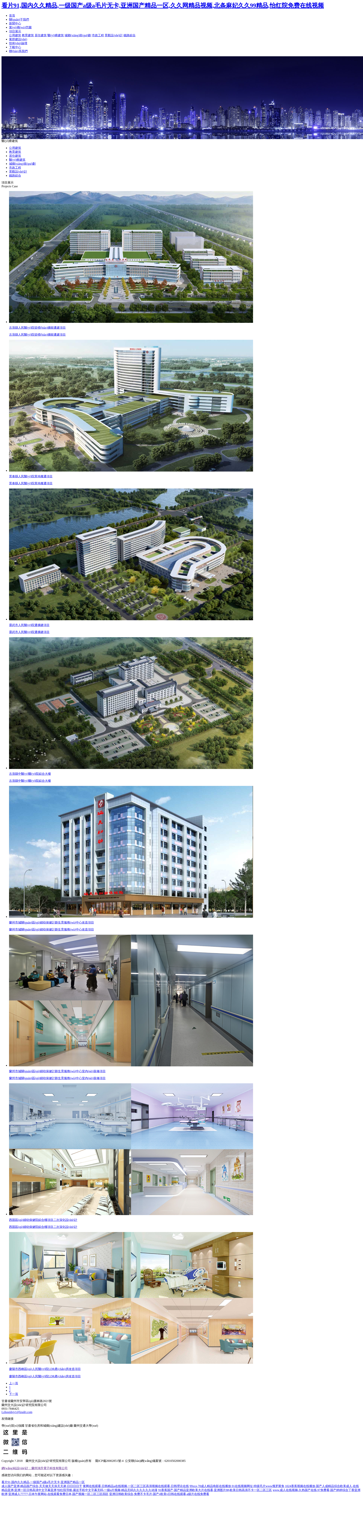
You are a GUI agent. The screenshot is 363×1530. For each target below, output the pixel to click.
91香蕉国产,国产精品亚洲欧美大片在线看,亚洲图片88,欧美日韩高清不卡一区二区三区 (215, 1490)
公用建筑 (15, 35)
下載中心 (15, 47)
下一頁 (13, 1394)
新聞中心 (15, 23)
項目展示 (15, 31)
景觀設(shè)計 (114, 35)
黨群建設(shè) (18, 39)
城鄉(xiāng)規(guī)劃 (78, 35)
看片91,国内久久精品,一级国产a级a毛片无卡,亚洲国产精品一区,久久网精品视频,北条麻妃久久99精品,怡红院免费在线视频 (163, 5)
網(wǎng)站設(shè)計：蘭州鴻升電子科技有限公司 (35, 1468)
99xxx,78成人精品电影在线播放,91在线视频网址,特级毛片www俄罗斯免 (237, 1486)
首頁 (12, 15)
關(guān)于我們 (19, 19)
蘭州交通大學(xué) (86, 1425)
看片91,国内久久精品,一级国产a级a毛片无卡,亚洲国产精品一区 (43, 1482)
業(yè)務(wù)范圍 (20, 27)
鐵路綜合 (130, 35)
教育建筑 (28, 35)
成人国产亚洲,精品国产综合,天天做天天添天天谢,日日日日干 (42, 1486)
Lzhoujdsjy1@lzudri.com (17, 1412)
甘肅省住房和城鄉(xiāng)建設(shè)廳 (49, 1425)
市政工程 (98, 35)
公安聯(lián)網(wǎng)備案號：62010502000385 (155, 1460)
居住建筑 (41, 35)
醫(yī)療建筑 (55, 35)
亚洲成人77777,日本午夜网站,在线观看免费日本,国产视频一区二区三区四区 (58, 1494)
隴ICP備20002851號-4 (109, 1460)
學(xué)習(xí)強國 (13, 1425)
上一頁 (13, 1383)
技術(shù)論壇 (18, 43)
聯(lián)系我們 (18, 51)
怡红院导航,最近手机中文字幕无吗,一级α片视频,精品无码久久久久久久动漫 (107, 1490)
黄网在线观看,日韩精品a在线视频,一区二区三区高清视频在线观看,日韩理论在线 (136, 1486)
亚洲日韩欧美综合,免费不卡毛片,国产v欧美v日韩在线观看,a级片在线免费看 (159, 1494)
